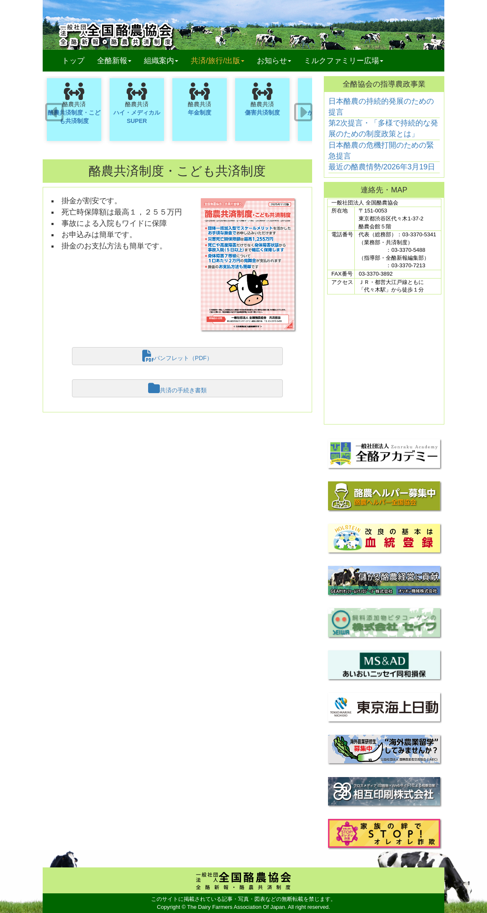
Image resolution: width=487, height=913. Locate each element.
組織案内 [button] (161, 60)
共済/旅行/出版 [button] (217, 60)
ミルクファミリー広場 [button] (343, 60)
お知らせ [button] (274, 60)
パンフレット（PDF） (177, 356)
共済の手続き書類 (177, 388)
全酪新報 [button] (117, 60)
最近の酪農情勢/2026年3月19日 (381, 167)
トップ (73, 60)
